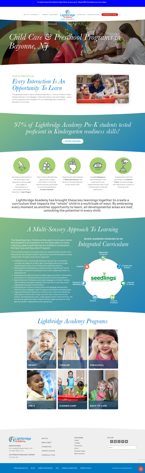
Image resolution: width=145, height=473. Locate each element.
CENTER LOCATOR (48, 451)
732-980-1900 (13, 457)
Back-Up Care (79, 454)
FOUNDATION (46, 447)
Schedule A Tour (109, 15)
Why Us (26, 15)
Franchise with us (21, 468)
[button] (140, 468)
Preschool (78, 446)
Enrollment (54, 15)
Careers (45, 15)
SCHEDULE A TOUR (48, 455)
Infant (76, 440)
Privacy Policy (85, 468)
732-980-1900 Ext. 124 (16, 451)
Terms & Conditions (69, 468)
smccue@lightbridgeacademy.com (20, 448)
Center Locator (93, 15)
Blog (33, 468)
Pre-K (76, 448)
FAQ (57, 468)
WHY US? (45, 438)
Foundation (81, 15)
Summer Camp (79, 451)
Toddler (77, 443)
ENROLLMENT (47, 443)
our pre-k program (72, 141)
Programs (34, 15)
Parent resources (45, 468)
